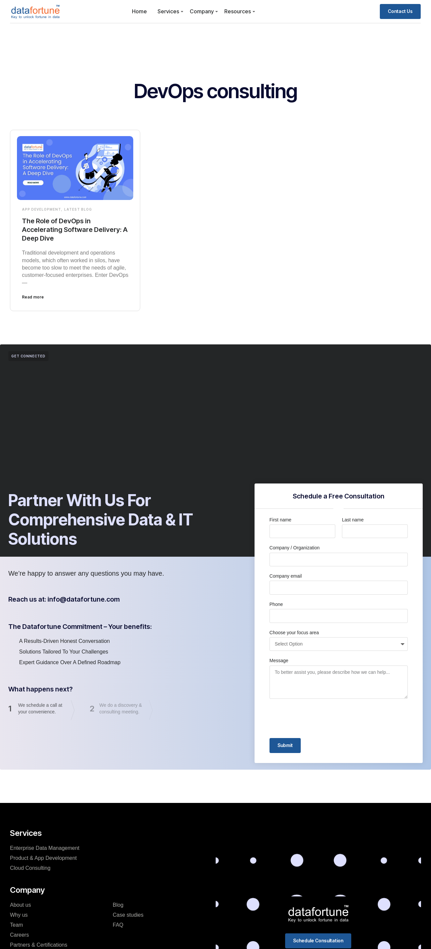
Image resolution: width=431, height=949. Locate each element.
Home (139, 11)
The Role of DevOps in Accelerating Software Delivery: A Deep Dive (75, 229)
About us (20, 905)
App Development (41, 209)
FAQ (118, 925)
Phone (276, 604)
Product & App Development (43, 858)
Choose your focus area (294, 632)
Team (16, 925)
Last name (353, 519)
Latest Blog (78, 209)
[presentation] (320, 718)
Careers (19, 935)
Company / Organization (294, 547)
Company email (285, 576)
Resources (237, 11)
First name (280, 519)
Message (278, 660)
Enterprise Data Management (44, 848)
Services (168, 11)
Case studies (128, 915)
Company (202, 11)
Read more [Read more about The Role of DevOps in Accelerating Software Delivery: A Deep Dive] (33, 296)
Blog (118, 905)
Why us (19, 915)
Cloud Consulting (30, 868)
